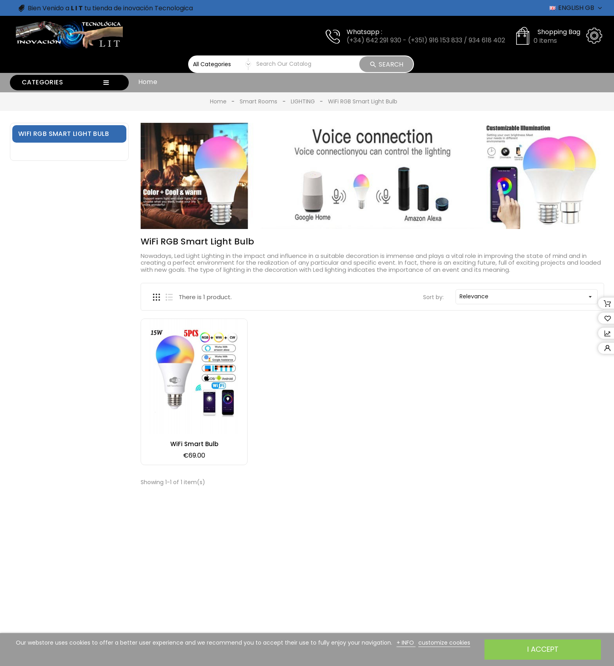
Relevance (527, 296)
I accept (543, 649)
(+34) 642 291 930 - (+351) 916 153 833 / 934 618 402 (426, 40)
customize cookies (444, 643)
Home (148, 81)
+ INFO (406, 643)
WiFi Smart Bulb (194, 444)
